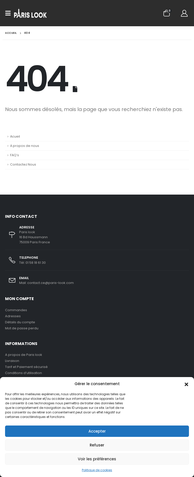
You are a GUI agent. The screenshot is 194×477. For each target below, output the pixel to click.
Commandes (16, 310)
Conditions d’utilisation (23, 372)
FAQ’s (14, 155)
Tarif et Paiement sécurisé (26, 366)
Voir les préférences (97, 459)
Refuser (97, 445)
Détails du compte (20, 322)
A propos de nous (24, 146)
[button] (186, 383)
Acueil (15, 136)
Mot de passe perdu (21, 328)
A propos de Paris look (23, 354)
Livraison (12, 360)
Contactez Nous (23, 164)
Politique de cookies (97, 470)
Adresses (13, 316)
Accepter (97, 431)
